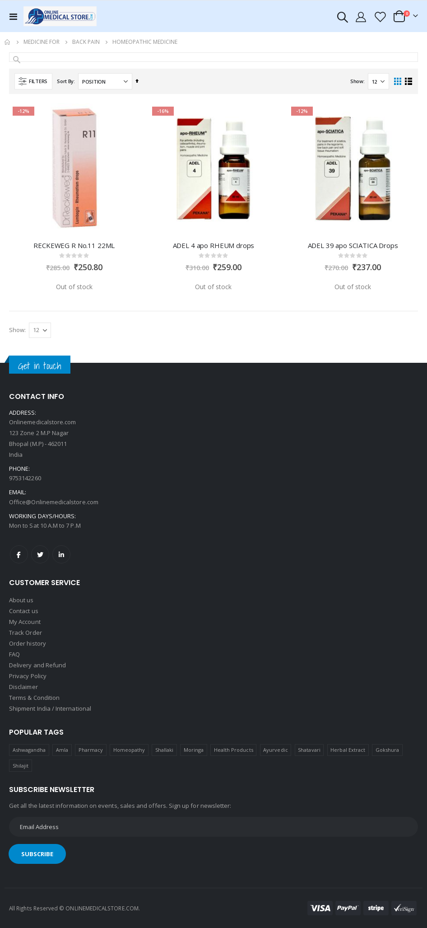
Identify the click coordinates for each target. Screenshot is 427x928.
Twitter (40, 554)
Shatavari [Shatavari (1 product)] (309, 750)
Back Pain (86, 42)
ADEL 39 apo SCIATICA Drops (353, 245)
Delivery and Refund (37, 665)
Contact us (23, 611)
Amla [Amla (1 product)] (62, 750)
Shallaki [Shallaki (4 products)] (164, 750)
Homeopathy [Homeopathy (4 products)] (129, 750)
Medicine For (41, 42)
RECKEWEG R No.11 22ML (74, 245)
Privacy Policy (27, 676)
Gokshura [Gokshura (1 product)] (387, 750)
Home (8, 42)
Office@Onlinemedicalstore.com (53, 502)
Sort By (65, 81)
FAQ (14, 654)
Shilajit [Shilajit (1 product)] (21, 765)
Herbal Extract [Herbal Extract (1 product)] (347, 750)
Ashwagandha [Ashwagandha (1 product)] (29, 750)
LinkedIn (61, 554)
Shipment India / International (50, 708)
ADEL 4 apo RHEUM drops (214, 245)
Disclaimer (23, 687)
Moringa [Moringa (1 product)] (194, 750)
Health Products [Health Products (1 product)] (233, 750)
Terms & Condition (34, 698)
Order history (27, 643)
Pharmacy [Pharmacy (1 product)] (91, 750)
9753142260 (25, 478)
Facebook (19, 554)
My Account (25, 622)
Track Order (25, 632)
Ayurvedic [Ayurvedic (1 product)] (275, 750)
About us (21, 600)
